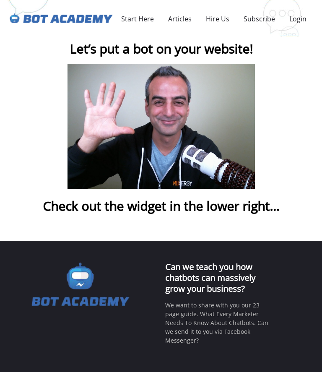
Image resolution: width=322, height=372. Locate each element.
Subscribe (259, 18)
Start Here (137, 18)
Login (297, 18)
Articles (180, 18)
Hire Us (217, 18)
